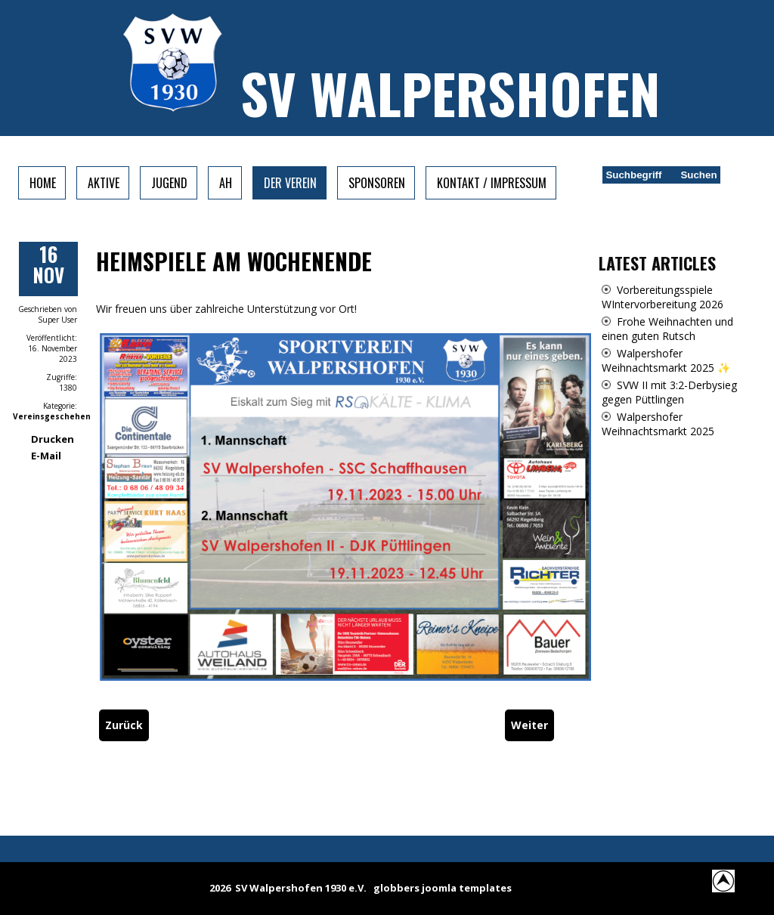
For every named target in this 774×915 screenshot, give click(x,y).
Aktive (103, 183)
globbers (396, 888)
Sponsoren (376, 183)
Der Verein (290, 183)
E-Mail (46, 455)
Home (42, 183)
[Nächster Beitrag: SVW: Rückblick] (529, 725)
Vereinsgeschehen (52, 416)
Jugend (169, 183)
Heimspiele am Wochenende (234, 261)
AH (225, 183)
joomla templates (467, 888)
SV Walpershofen (450, 92)
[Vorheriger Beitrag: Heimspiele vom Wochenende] (124, 725)
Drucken (52, 439)
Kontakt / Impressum (491, 183)
